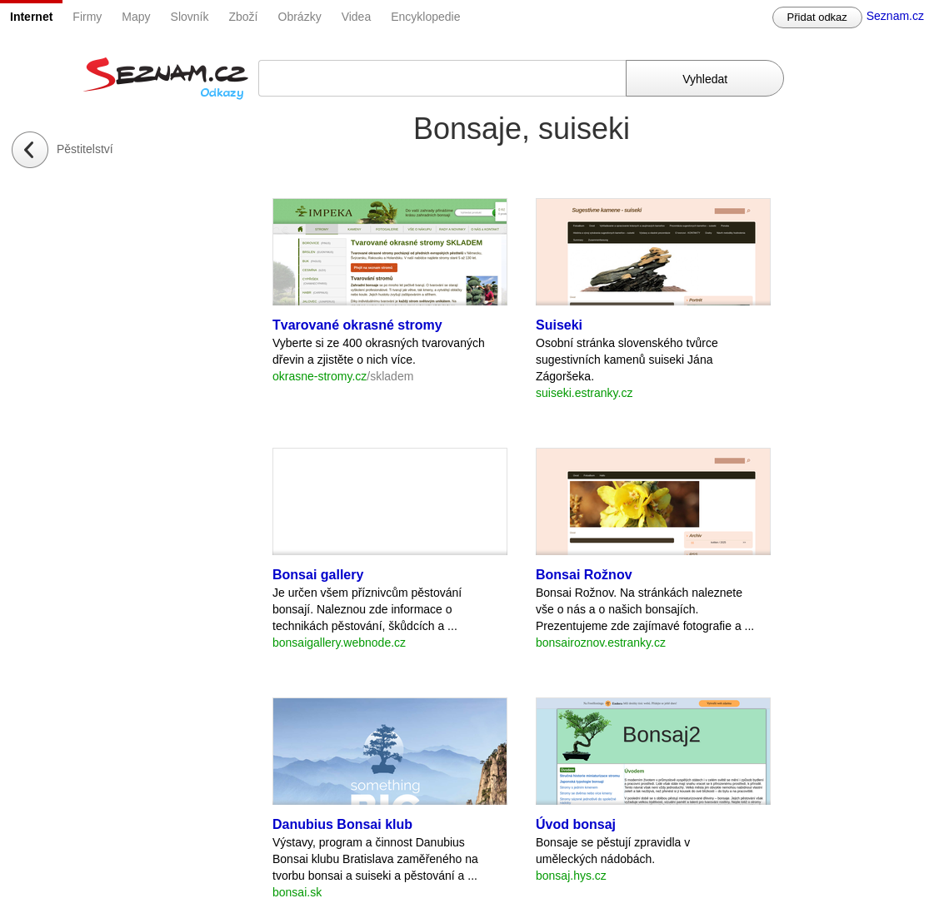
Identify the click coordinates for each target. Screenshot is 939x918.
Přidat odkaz (817, 17)
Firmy (87, 16)
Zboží (243, 16)
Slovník (190, 16)
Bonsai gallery (317, 575)
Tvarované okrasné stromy (357, 325)
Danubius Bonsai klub (342, 824)
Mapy (136, 16)
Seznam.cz (895, 15)
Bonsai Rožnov (584, 575)
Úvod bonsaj (576, 824)
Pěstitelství (85, 149)
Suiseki (559, 325)
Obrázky (300, 16)
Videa (357, 16)
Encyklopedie (425, 16)
